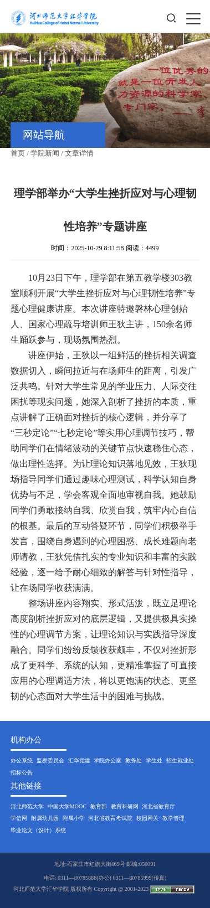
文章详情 (79, 153)
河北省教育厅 (158, 806)
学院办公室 (107, 760)
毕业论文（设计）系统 (38, 830)
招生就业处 (180, 760)
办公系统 (22, 760)
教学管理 (173, 818)
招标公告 (22, 773)
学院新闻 (44, 153)
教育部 (98, 806)
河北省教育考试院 (110, 818)
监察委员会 (50, 760)
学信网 (19, 818)
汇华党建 (79, 760)
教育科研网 (125, 806)
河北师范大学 (27, 806)
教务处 (133, 760)
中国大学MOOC (67, 806)
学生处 (154, 760)
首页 (18, 153)
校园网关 (147, 818)
